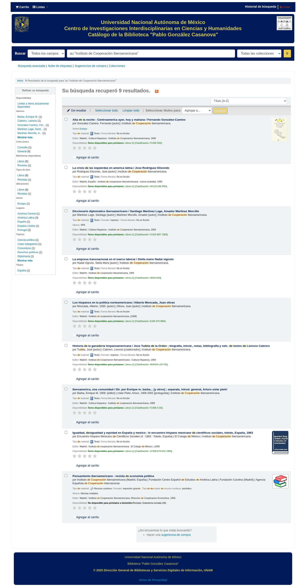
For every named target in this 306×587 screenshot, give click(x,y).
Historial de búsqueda (260, 6)
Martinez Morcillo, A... (29, 133)
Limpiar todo (131, 110)
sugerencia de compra (176, 534)
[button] (22, 7)
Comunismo (24, 248)
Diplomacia (23, 256)
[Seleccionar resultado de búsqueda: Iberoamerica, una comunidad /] (66, 389)
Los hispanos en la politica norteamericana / (123, 302)
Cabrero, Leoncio (27, 120)
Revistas (22, 165)
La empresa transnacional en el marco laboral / (123, 259)
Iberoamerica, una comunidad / (149, 389)
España (21, 221)
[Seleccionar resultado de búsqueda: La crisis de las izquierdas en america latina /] (66, 167)
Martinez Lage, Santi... (30, 129)
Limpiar (285, 7)
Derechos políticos (27, 252)
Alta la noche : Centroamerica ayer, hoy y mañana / (129, 119)
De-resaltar (76, 110)
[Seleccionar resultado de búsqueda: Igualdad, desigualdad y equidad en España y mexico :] (66, 432)
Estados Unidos (26, 225)
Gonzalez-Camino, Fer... (31, 125)
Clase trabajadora (27, 244)
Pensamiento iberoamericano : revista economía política (113, 476)
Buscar (20, 53)
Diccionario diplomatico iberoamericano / (135, 211)
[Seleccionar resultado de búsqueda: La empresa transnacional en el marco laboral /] (66, 258)
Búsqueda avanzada (31, 66)
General (22, 151)
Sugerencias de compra (90, 66)
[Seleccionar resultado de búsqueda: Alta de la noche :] (66, 119)
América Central (26, 213)
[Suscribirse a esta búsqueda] (157, 91)
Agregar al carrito (86, 157)
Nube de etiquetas (60, 66)
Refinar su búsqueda (35, 90)
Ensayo (21, 203)
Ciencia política (26, 239)
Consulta (22, 147)
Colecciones (117, 66)
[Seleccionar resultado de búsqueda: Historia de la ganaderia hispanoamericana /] (66, 345)
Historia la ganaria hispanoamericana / (171, 345)
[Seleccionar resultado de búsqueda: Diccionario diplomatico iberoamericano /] (66, 210)
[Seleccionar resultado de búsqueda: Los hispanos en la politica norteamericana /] (66, 302)
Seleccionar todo (106, 110)
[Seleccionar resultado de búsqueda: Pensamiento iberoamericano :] (66, 475)
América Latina (25, 217)
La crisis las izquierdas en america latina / (120, 167)
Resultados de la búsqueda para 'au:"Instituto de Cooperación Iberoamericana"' (72, 80)
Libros (20, 161)
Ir (287, 53)
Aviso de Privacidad (153, 580)
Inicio (20, 80)
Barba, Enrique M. (27, 116)
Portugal (22, 230)
